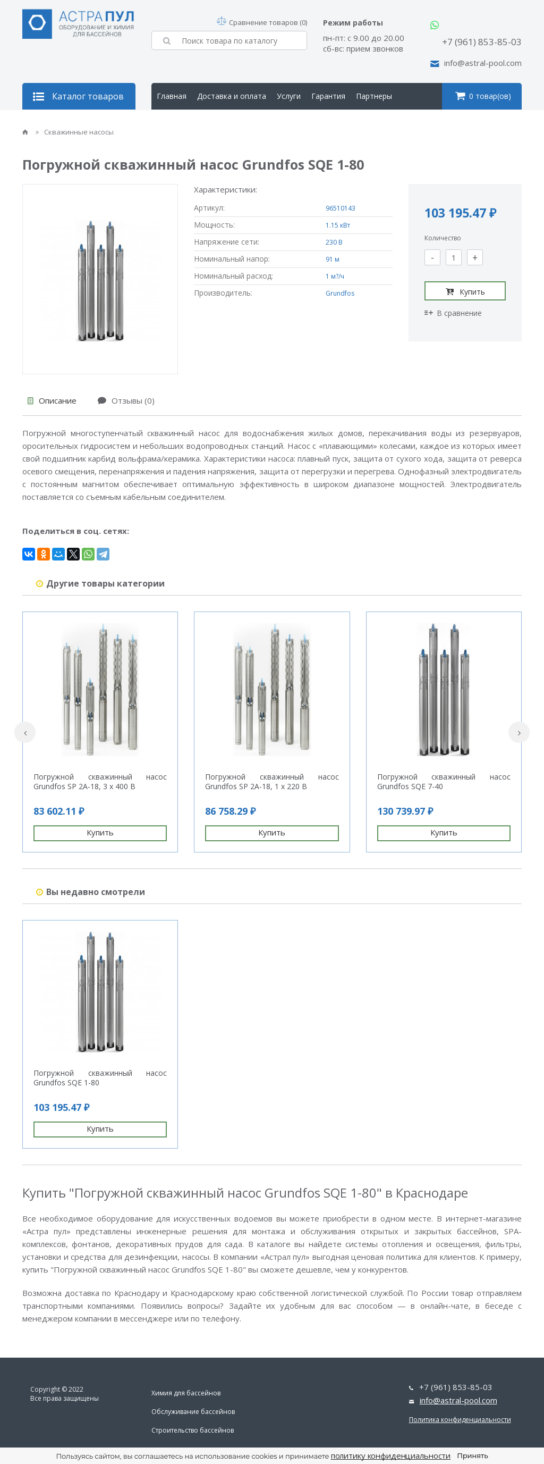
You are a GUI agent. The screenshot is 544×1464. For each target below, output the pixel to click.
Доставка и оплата (231, 96)
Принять (472, 1455)
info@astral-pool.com (483, 62)
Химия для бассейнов (185, 1393)
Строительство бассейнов (192, 1430)
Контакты (228, 123)
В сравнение (453, 312)
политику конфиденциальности (391, 1455)
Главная (171, 96)
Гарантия (328, 96)
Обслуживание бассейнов (193, 1411)
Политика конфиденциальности (460, 1419)
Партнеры (374, 96)
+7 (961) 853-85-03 (482, 42)
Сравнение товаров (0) (262, 22)
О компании (178, 123)
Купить (465, 291)
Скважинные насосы (75, 132)
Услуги (289, 96)
